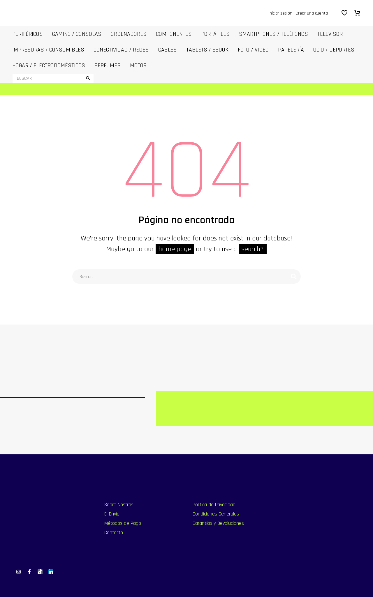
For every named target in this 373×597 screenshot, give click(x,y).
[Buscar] (53, 78)
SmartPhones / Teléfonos (273, 34)
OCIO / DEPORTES (333, 50)
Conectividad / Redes (121, 50)
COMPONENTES (174, 34)
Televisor (330, 34)
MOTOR (138, 65)
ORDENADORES (129, 34)
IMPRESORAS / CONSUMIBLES (48, 50)
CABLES (167, 50)
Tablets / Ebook (207, 50)
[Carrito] (357, 13)
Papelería (291, 50)
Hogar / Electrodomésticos (48, 65)
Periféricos (27, 34)
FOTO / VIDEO (253, 50)
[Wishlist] (344, 13)
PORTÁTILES (215, 34)
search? (253, 249)
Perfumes (107, 65)
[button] (88, 78)
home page (175, 249)
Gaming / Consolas (76, 34)
